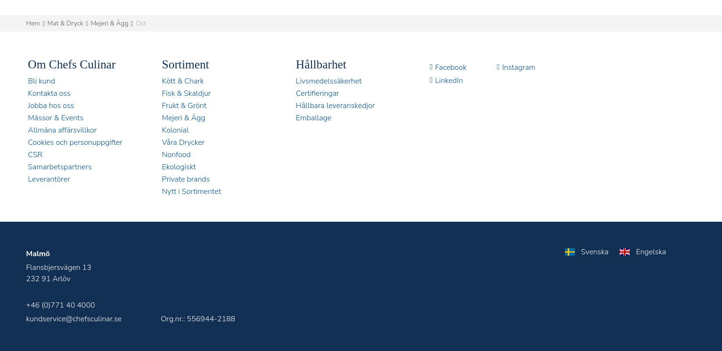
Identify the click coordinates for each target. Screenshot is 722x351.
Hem (33, 23)
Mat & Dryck (65, 23)
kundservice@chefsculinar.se (74, 319)
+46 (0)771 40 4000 (60, 305)
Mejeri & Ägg (109, 23)
